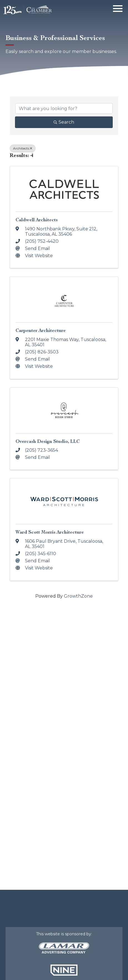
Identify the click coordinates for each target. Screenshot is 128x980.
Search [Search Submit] (64, 122)
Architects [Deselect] (22, 148)
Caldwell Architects (37, 219)
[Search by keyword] (64, 108)
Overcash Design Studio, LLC (48, 441)
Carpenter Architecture (41, 330)
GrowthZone (78, 596)
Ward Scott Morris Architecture (50, 532)
